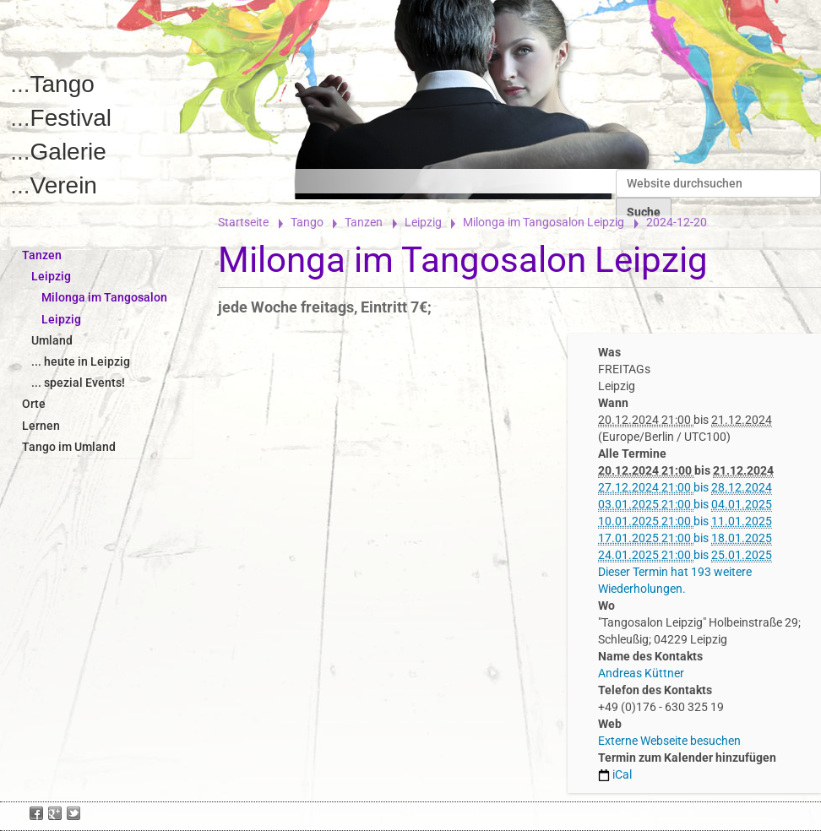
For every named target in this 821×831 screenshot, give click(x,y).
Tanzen (364, 222)
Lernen (41, 425)
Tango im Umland (69, 447)
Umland (52, 340)
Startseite (243, 222)
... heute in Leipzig (80, 361)
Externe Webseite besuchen (669, 740)
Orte (34, 403)
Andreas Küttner (641, 673)
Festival (70, 118)
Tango (62, 84)
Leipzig (423, 222)
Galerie (68, 151)
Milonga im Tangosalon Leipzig (543, 222)
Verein (63, 185)
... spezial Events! (78, 382)
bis (685, 488)
